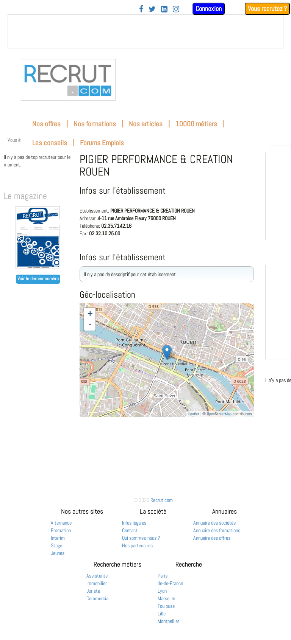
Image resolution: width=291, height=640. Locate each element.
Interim (58, 537)
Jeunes (57, 553)
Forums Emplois (102, 143)
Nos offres (46, 124)
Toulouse (166, 606)
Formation (61, 530)
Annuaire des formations (216, 530)
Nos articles (146, 124)
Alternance (61, 522)
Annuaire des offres (211, 537)
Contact (130, 530)
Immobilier (96, 583)
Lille (162, 613)
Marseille (166, 598)
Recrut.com (161, 500)
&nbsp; (145, 31)
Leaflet (193, 413)
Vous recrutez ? (267, 8)
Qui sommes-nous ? (141, 537)
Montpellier (168, 621)
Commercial (98, 598)
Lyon (162, 590)
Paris (162, 575)
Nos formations (95, 124)
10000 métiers (196, 124)
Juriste (93, 590)
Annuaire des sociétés (214, 522)
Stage (56, 545)
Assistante (97, 575)
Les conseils (49, 143)
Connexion (209, 8)
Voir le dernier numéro (38, 279)
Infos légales (134, 522)
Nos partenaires (137, 545)
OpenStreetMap (219, 413)
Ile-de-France (170, 583)
